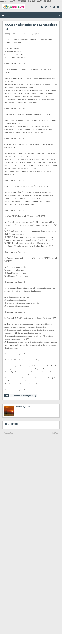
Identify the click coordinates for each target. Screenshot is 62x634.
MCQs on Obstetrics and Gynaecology (19, 34)
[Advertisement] (31, 532)
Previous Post (8, 433)
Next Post (54, 433)
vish (28, 407)
